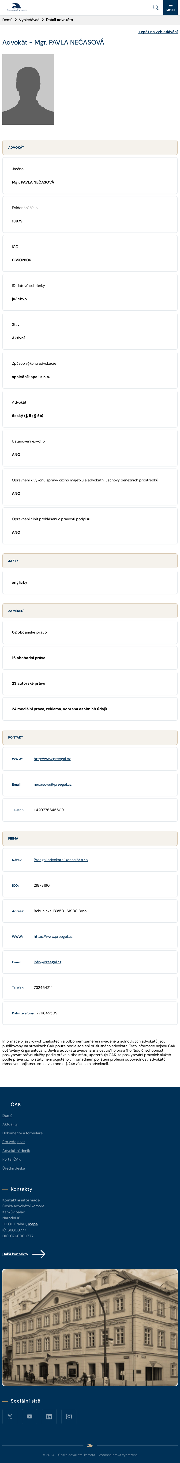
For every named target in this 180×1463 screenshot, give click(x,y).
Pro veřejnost (13, 1141)
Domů (7, 19)
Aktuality (10, 1124)
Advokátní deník (16, 1150)
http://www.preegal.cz (52, 758)
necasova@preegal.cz (52, 784)
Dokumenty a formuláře (22, 1133)
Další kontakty (24, 1254)
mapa (33, 1224)
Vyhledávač (29, 19)
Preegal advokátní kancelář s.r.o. (61, 859)
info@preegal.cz (47, 962)
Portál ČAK (11, 1159)
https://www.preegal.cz (53, 936)
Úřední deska (13, 1168)
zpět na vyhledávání (158, 31)
